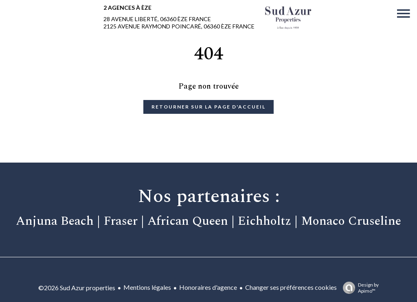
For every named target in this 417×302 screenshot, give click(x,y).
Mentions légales (147, 287)
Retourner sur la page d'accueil (208, 107)
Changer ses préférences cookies (291, 287)
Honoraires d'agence (208, 287)
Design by (359, 288)
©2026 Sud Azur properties (76, 287)
